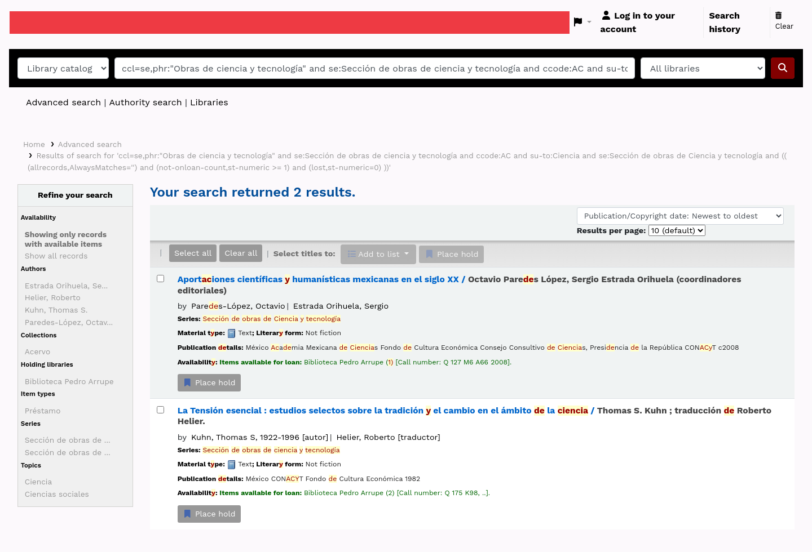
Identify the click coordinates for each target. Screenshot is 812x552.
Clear (784, 21)
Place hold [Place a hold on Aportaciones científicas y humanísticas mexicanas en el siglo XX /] (209, 382)
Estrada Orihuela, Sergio (341, 305)
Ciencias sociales (57, 493)
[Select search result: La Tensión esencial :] (160, 409)
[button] (583, 22)
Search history (724, 22)
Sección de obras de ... (68, 439)
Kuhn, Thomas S (259, 437)
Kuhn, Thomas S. (56, 309)
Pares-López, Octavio (238, 305)
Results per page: (612, 230)
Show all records (56, 255)
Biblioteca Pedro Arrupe (69, 381)
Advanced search (63, 102)
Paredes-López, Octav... (69, 322)
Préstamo (43, 410)
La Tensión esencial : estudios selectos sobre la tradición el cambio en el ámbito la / (474, 416)
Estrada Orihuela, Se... (66, 285)
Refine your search (75, 194)
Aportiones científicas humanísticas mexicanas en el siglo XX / (460, 284)
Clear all (240, 252)
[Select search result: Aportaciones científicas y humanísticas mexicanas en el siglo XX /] (160, 278)
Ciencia (38, 481)
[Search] (783, 68)
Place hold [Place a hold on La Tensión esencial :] (209, 513)
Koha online (38, 22)
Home (34, 144)
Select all (192, 252)
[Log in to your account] (650, 23)
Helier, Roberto (53, 297)
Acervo (37, 351)
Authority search (145, 102)
